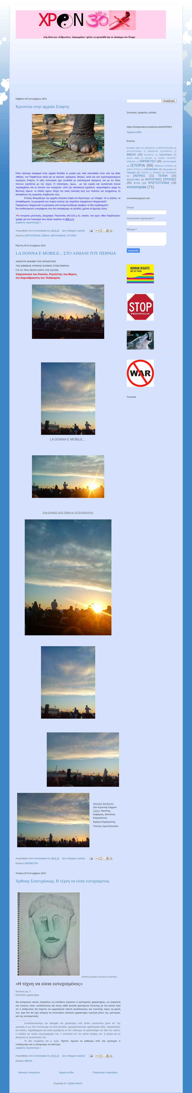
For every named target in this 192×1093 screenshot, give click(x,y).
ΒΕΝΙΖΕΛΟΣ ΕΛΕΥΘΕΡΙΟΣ (160, 151)
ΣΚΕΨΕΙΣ (139, 175)
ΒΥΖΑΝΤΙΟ (149, 155)
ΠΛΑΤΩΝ (144, 173)
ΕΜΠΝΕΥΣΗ (31, 863)
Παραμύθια (168, 169)
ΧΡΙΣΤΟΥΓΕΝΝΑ (158, 182)
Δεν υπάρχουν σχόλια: (74, 230)
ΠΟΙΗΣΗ (157, 172)
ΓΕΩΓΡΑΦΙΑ (165, 154)
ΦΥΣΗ (137, 183)
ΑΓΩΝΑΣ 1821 (134, 148)
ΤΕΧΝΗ (163, 175)
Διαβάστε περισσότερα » (28, 222)
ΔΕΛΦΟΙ (148, 158)
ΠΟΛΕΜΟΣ (171, 172)
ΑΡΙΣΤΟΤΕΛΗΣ (33, 235)
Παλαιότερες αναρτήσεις (105, 1072)
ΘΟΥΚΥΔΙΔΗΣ (58, 235)
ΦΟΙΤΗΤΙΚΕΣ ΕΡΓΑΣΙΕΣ (160, 179)
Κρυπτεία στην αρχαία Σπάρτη (42, 106)
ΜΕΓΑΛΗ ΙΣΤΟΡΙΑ (164, 166)
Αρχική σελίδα (66, 1072)
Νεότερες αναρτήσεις (29, 1072)
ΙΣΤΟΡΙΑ (71, 235)
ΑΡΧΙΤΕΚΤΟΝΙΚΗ (134, 151)
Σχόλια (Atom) (75, 1083)
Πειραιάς (131, 172)
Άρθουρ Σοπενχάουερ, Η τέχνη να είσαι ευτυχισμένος (62, 881)
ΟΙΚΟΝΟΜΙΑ (151, 169)
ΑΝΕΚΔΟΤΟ (149, 148)
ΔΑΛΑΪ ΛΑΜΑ (133, 158)
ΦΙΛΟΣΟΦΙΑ (133, 179)
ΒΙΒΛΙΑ (45, 235)
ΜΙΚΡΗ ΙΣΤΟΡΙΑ (134, 169)
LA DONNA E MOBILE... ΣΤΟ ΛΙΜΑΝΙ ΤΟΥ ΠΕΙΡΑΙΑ (66, 253)
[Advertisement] (96, 66)
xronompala (136, 187)
